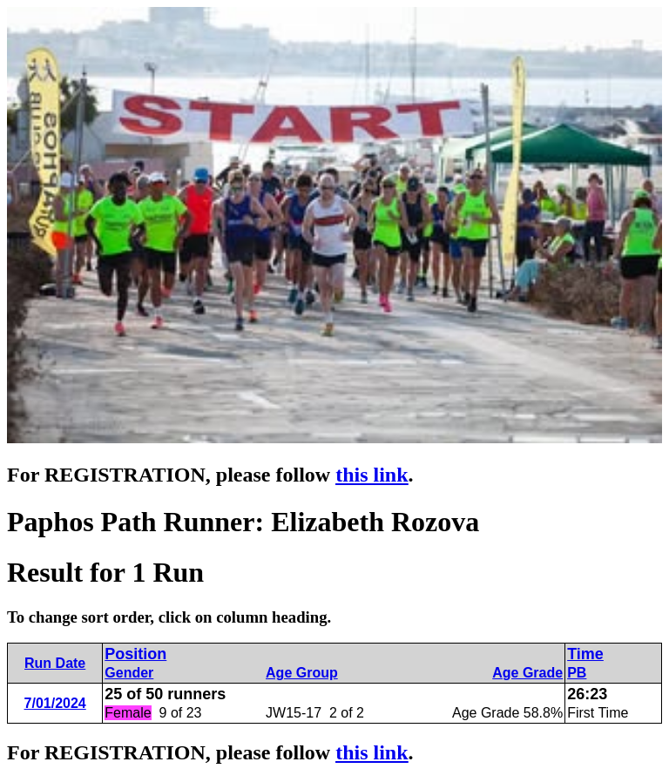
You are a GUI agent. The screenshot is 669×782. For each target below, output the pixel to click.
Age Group (302, 672)
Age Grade (527, 672)
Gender (129, 672)
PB (576, 672)
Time (585, 654)
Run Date (54, 663)
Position (135, 654)
